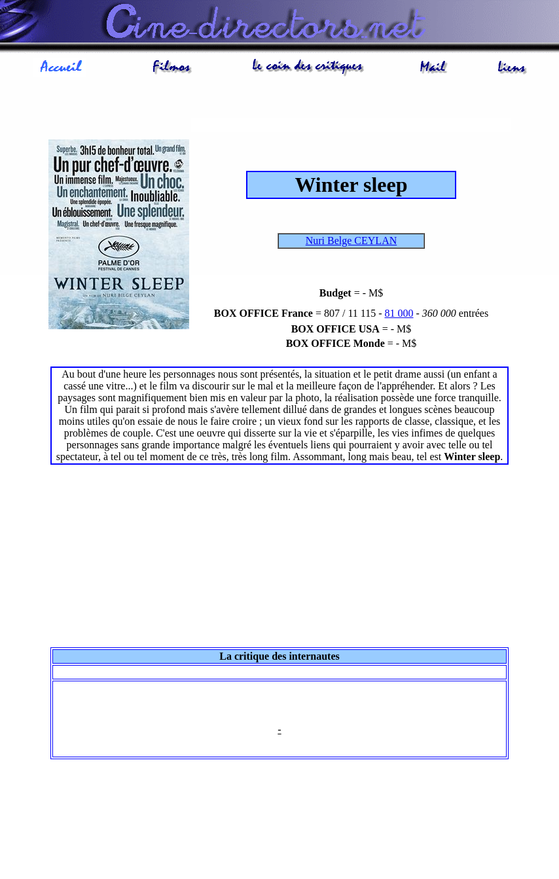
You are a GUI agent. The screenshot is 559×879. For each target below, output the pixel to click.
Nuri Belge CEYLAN (351, 240)
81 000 (399, 313)
